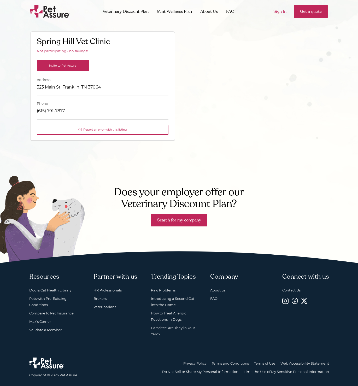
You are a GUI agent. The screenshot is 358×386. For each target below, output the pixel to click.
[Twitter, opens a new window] (304, 300)
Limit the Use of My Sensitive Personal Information (286, 372)
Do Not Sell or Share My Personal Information (200, 372)
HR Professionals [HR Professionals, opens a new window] (107, 290)
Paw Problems (163, 290)
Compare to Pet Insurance (51, 313)
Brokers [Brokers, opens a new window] (100, 298)
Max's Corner (40, 321)
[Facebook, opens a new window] (295, 300)
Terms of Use (264, 363)
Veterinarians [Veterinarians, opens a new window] (104, 307)
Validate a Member (45, 330)
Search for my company (179, 220)
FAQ (230, 11)
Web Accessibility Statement (304, 363)
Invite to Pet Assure (63, 65)
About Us (209, 11)
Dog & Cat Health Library (50, 290)
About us (217, 290)
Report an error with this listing (102, 129)
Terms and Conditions (230, 363)
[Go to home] (50, 11)
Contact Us (291, 290)
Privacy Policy (195, 363)
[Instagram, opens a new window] (285, 300)
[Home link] (46, 363)
